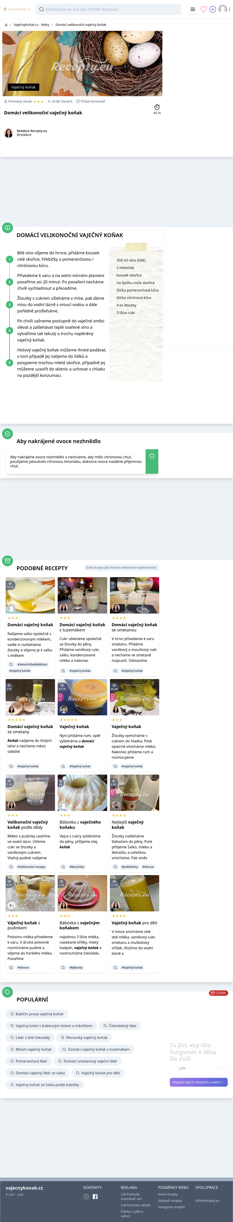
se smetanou (134, 627)
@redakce (24, 135)
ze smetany (30, 729)
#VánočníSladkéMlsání (32, 664)
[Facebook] (95, 1196)
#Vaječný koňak (19, 671)
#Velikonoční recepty (31, 867)
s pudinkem (23, 925)
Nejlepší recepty (170, 1200)
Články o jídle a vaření (132, 1213)
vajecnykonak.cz (24, 1188)
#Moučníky (76, 867)
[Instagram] (86, 1196)
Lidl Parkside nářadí (135, 1205)
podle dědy (27, 824)
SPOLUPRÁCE (207, 1187)
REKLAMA (129, 1187)
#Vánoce (148, 867)
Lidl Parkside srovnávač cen (131, 1196)
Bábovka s (79, 925)
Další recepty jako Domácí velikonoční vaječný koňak (121, 567)
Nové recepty (168, 1194)
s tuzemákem (82, 627)
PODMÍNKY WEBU (173, 1187)
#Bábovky (76, 967)
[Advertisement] (199, 47)
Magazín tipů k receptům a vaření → (199, 1082)
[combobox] (108, 9)
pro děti (134, 922)
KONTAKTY (92, 1187)
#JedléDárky (130, 867)
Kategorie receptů (171, 1207)
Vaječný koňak (23, 87)
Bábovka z (80, 824)
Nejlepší (128, 824)
